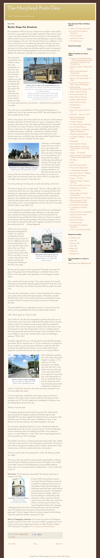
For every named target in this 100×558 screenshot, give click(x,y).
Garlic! (72, 162)
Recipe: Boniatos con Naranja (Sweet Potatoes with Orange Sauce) (79, 148)
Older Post (59, 544)
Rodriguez (73, 253)
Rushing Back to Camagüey (79, 205)
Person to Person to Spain (78, 102)
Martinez (73, 243)
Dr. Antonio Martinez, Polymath (80, 124)
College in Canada (76, 122)
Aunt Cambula (75, 107)
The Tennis (73, 160)
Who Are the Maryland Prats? (80, 229)
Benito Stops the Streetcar (78, 144)
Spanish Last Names (77, 38)
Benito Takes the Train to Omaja (80, 198)
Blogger (67, 556)
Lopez (72, 240)
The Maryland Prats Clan (34, 8)
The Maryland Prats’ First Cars (80, 185)
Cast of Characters (76, 41)
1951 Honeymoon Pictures (78, 175)
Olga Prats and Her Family (79, 134)
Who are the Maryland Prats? (80, 28)
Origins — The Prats (76, 178)
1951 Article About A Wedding (80, 173)
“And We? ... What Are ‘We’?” (80, 114)
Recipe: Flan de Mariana (78, 97)
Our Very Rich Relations (78, 127)
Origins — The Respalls (77, 153)
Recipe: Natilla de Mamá (78, 92)
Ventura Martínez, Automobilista (81, 212)
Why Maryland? (76, 36)
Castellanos (73, 238)
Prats (14, 537)
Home (35, 544)
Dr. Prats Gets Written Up (78, 94)
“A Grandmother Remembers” (79, 170)
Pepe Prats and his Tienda (78, 214)
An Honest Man (75, 190)
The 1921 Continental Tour (78, 165)
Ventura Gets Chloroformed (79, 168)
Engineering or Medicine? (78, 188)
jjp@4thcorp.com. (86, 263)
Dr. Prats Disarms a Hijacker (79, 75)
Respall (72, 251)
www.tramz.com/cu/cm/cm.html (43, 526)
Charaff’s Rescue (75, 105)
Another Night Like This (78, 99)
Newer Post (11, 544)
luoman (53, 556)
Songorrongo (74, 141)
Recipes (72, 248)
